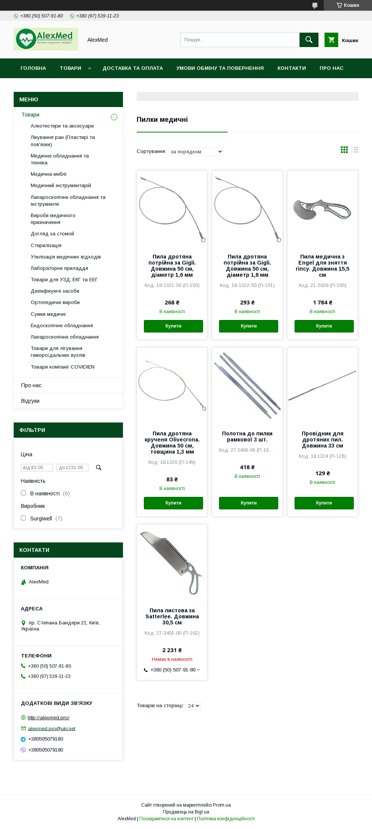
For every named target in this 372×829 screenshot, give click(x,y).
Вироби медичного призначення (53, 219)
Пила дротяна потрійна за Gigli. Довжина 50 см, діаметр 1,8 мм (247, 266)
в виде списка (355, 151)
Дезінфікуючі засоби (55, 291)
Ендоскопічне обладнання (62, 325)
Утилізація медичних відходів (66, 257)
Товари (70, 68)
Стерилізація (46, 245)
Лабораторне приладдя (59, 268)
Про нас (332, 68)
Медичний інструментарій (61, 185)
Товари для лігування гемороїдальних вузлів (58, 351)
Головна (33, 68)
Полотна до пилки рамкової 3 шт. (247, 436)
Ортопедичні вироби (55, 302)
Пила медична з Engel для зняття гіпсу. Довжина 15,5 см (322, 266)
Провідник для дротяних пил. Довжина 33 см (323, 439)
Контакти (291, 68)
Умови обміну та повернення (220, 68)
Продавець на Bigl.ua (186, 812)
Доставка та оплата (132, 68)
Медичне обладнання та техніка (60, 159)
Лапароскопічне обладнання (65, 337)
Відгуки (30, 401)
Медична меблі (48, 174)
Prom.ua (222, 805)
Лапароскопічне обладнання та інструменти (68, 200)
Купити (173, 326)
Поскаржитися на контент (166, 818)
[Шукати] (308, 40)
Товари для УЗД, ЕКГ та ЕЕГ (64, 279)
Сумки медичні (48, 314)
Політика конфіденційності (226, 818)
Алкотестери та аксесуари (62, 126)
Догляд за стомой (52, 233)
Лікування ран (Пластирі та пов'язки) (63, 140)
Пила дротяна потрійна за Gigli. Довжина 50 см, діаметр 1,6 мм (172, 266)
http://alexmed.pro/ (48, 717)
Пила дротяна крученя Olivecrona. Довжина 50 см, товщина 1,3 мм (172, 442)
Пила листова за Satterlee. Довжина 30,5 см (172, 616)
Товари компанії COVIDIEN (63, 367)
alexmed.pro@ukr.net (51, 728)
